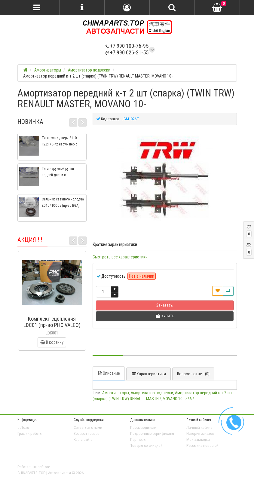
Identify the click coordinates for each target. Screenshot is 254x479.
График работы (29, 433)
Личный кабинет (200, 427)
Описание (108, 373)
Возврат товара (86, 433)
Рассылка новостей (202, 445)
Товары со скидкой (146, 445)
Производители (143, 427)
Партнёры (138, 439)
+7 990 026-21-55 (127, 52)
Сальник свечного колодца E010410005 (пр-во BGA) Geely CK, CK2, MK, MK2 (63, 205)
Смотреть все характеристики (120, 257)
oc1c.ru (23, 427)
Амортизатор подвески (152, 392)
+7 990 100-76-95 (127, 45)
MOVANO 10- (173, 398)
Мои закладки (198, 439)
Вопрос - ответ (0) (193, 374)
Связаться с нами (88, 427)
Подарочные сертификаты (152, 433)
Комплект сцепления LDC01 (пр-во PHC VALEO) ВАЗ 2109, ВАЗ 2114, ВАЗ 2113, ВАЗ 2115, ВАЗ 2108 (52, 328)
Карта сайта (83, 439)
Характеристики (148, 374)
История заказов (200, 433)
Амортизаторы (115, 392)
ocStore (44, 466)
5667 (189, 398)
